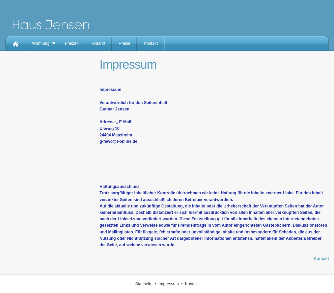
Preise (124, 43)
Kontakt (151, 43)
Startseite (143, 284)
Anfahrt (98, 43)
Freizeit (72, 43)
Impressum (169, 284)
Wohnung (41, 43)
